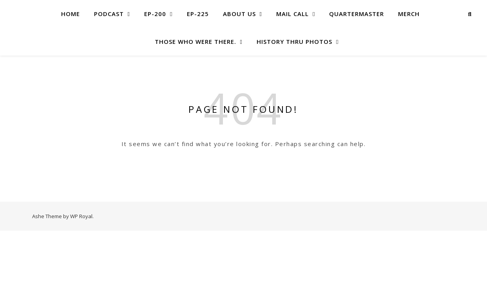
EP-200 (155, 14)
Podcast (109, 14)
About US (239, 14)
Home (70, 14)
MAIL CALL (292, 14)
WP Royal (81, 216)
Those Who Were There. (195, 41)
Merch (409, 14)
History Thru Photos (294, 41)
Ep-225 (198, 14)
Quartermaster (356, 14)
